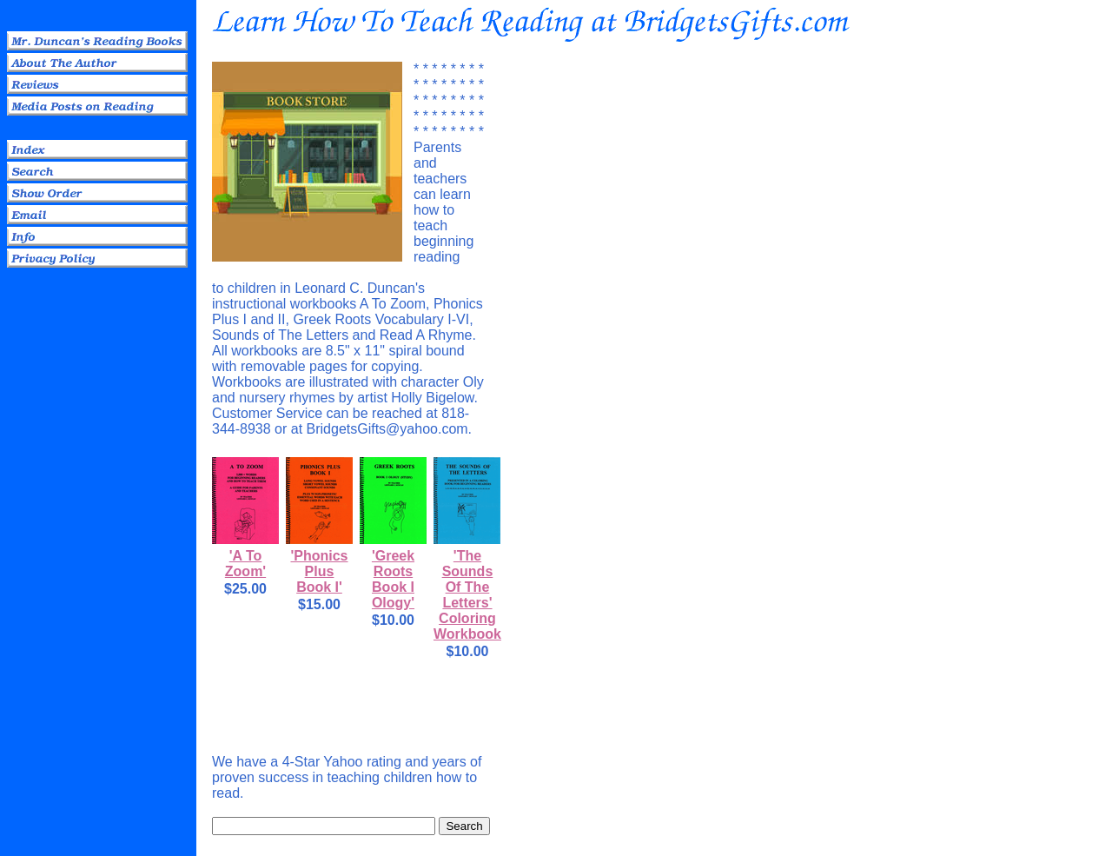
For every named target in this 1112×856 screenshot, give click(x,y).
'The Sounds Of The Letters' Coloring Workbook (467, 594)
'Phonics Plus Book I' (319, 571)
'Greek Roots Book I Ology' (393, 579)
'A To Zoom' (245, 563)
